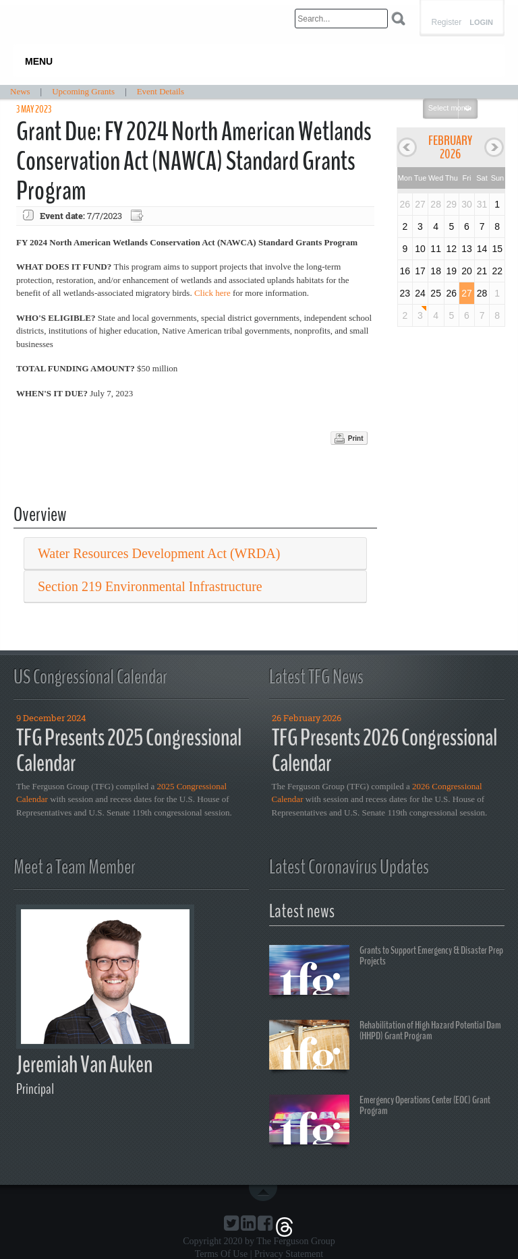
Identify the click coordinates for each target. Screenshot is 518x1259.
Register (446, 22)
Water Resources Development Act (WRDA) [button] (159, 553)
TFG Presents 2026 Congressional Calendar (384, 751)
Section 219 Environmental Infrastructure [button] (150, 586)
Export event (138, 216)
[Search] (341, 18)
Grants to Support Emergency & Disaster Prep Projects (386, 972)
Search (398, 18)
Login (481, 22)
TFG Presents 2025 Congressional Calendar (128, 751)
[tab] (195, 554)
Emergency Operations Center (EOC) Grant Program (379, 1121)
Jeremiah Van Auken (84, 1064)
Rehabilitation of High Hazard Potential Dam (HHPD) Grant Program (385, 1047)
